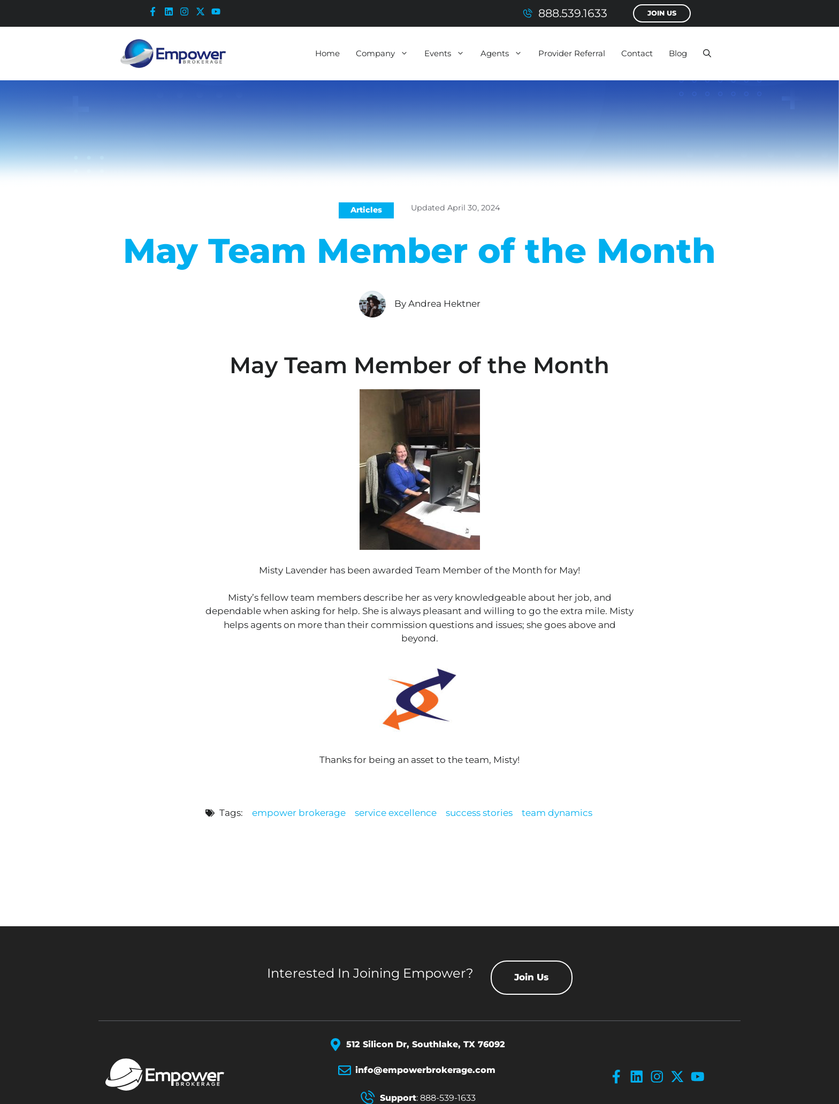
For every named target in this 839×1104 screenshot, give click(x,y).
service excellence (396, 812)
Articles (366, 210)
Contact (637, 53)
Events (448, 53)
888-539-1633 (448, 1098)
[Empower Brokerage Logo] (177, 1074)
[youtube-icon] (218, 11)
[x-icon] (203, 11)
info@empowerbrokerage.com (425, 1070)
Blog (678, 53)
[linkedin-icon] (171, 11)
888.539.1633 (572, 13)
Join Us (661, 13)
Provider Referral (571, 53)
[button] (707, 53)
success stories (479, 812)
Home (327, 53)
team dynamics (557, 812)
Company (386, 53)
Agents (505, 53)
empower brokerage (299, 812)
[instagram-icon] (187, 11)
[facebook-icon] (155, 11)
